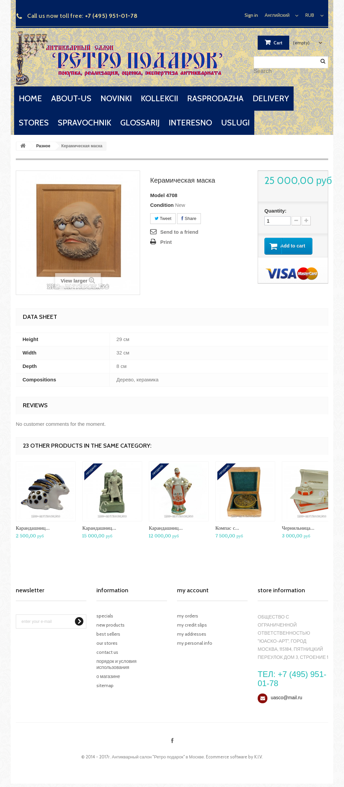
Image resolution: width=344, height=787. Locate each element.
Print (166, 242)
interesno (190, 122)
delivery (271, 98)
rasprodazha (215, 98)
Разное (43, 146)
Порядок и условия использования (116, 664)
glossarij (140, 122)
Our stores (107, 643)
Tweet (163, 218)
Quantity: (275, 211)
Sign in (251, 15)
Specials (104, 616)
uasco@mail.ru (286, 697)
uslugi (235, 122)
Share (188, 218)
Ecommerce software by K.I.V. (234, 756)
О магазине (108, 676)
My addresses (191, 634)
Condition (162, 205)
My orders (187, 616)
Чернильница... (298, 528)
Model (157, 195)
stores (34, 122)
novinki (116, 98)
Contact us (107, 652)
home (30, 98)
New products (110, 625)
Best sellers (108, 634)
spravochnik (84, 122)
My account (193, 590)
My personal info (194, 643)
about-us (71, 98)
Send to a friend (179, 232)
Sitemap (105, 685)
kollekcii (159, 98)
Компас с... (227, 528)
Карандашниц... (33, 528)
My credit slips (192, 625)
